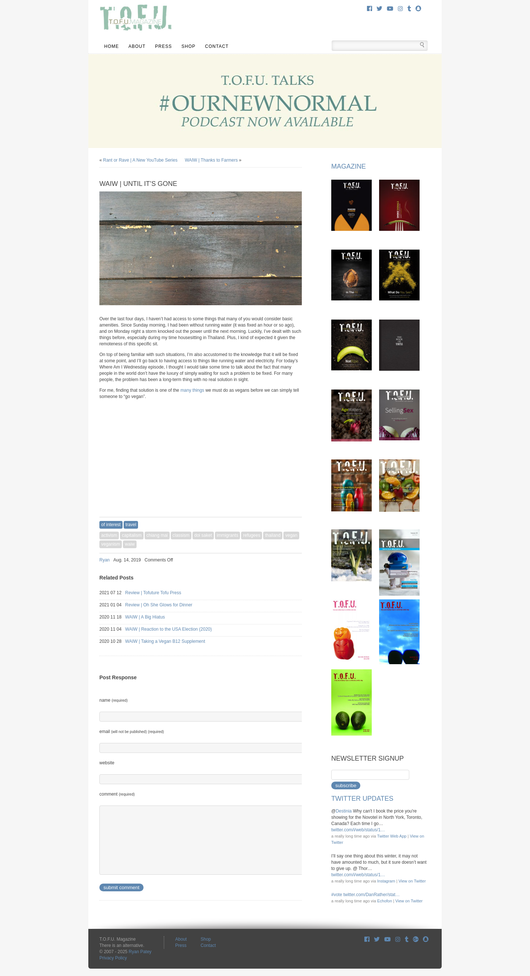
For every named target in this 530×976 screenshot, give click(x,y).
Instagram (386, 881)
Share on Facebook (280, 560)
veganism (110, 544)
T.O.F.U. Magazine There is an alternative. (135, 18)
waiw (130, 544)
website (106, 762)
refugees (251, 535)
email (131, 731)
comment (117, 794)
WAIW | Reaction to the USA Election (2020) (175, 629)
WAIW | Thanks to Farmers (211, 160)
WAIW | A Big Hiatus (151, 617)
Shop (188, 46)
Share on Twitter (289, 560)
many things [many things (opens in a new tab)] (192, 390)
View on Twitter (412, 881)
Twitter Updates (362, 798)
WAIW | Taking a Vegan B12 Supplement (171, 641)
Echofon (384, 901)
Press (163, 46)
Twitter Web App (392, 836)
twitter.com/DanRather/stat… (371, 894)
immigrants (228, 535)
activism (109, 535)
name (113, 700)
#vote (336, 894)
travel (131, 524)
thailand (272, 535)
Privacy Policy (113, 958)
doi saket (203, 535)
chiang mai (157, 535)
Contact (217, 46)
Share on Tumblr (299, 560)
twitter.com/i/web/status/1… (358, 829)
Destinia (343, 811)
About (136, 46)
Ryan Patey (140, 951)
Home (111, 46)
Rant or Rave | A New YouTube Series (140, 160)
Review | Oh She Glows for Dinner (165, 604)
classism (181, 535)
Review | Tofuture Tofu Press (159, 592)
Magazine (348, 166)
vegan (291, 535)
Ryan (104, 560)
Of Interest (111, 524)
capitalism (131, 535)
